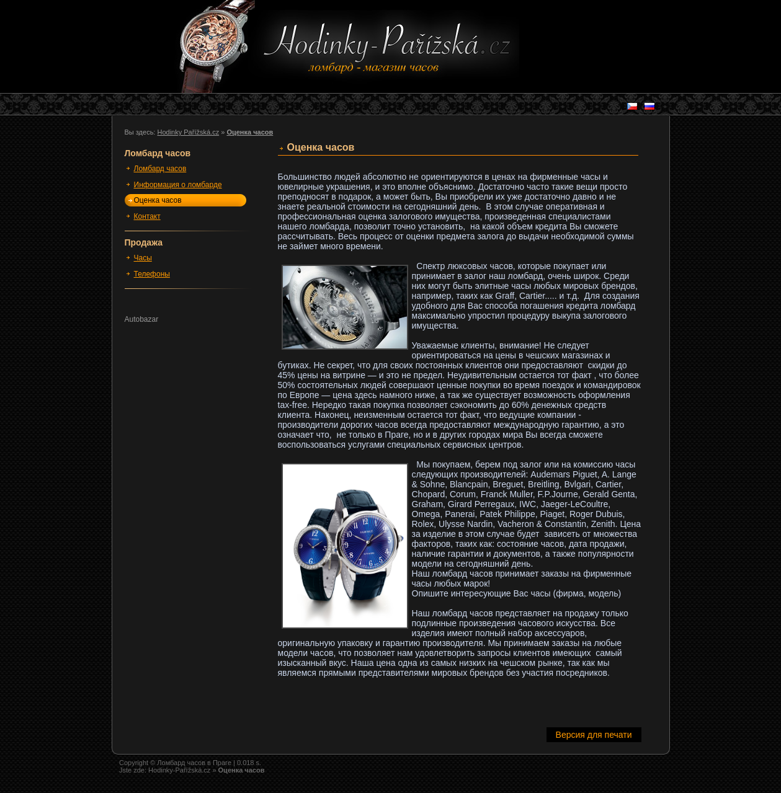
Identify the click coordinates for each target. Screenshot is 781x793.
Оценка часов (158, 200)
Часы (143, 258)
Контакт (147, 216)
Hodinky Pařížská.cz (188, 132)
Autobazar (142, 319)
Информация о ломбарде (178, 184)
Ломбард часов (160, 168)
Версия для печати (594, 735)
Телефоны (152, 274)
